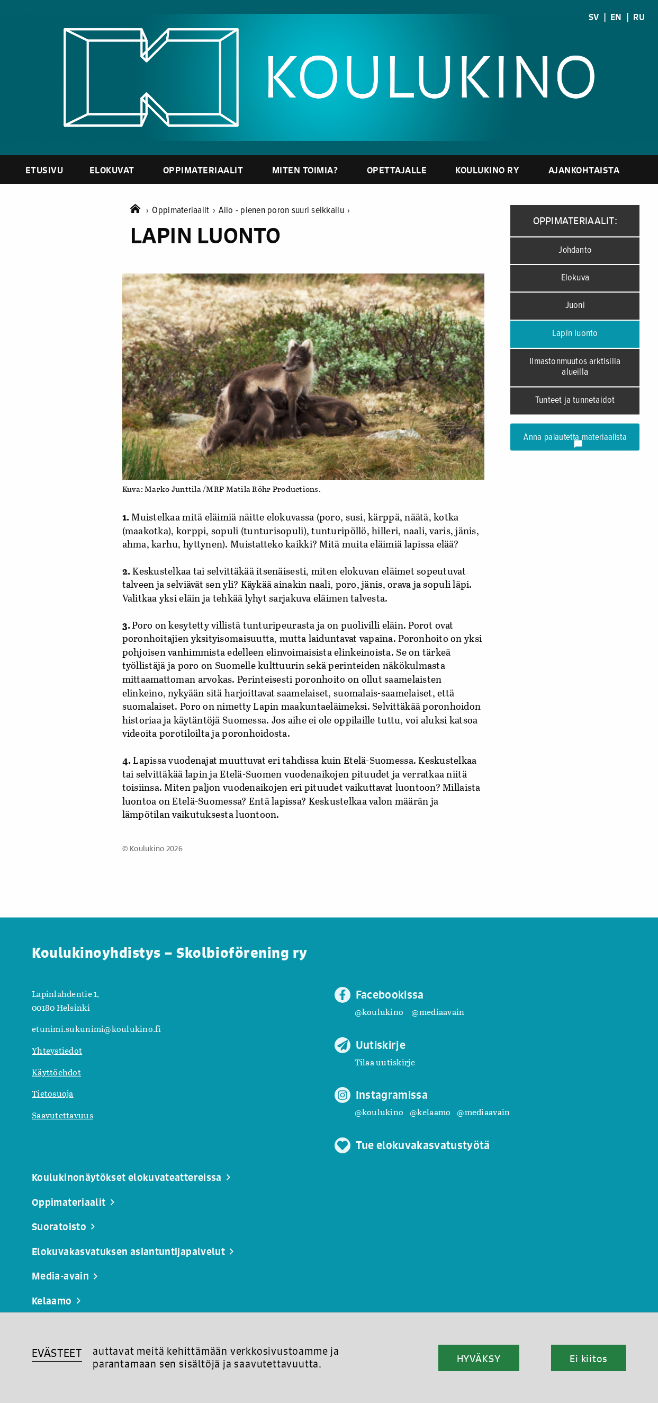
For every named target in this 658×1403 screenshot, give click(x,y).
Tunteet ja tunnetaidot (575, 400)
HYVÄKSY (479, 1358)
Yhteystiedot (57, 1050)
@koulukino (379, 1011)
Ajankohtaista (584, 169)
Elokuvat (111, 169)
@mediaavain (437, 1011)
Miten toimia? (305, 169)
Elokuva (575, 278)
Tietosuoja (53, 1093)
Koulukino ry (487, 169)
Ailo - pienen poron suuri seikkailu (284, 211)
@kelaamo (430, 1112)
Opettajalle (397, 169)
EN (616, 17)
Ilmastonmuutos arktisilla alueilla (574, 367)
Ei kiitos (589, 1358)
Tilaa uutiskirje (385, 1062)
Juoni (575, 305)
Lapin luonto (575, 334)
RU (639, 17)
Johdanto (574, 250)
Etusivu (44, 169)
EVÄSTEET (57, 1353)
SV (594, 17)
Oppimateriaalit (203, 169)
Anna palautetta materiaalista (575, 440)
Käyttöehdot (56, 1072)
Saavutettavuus (62, 1115)
